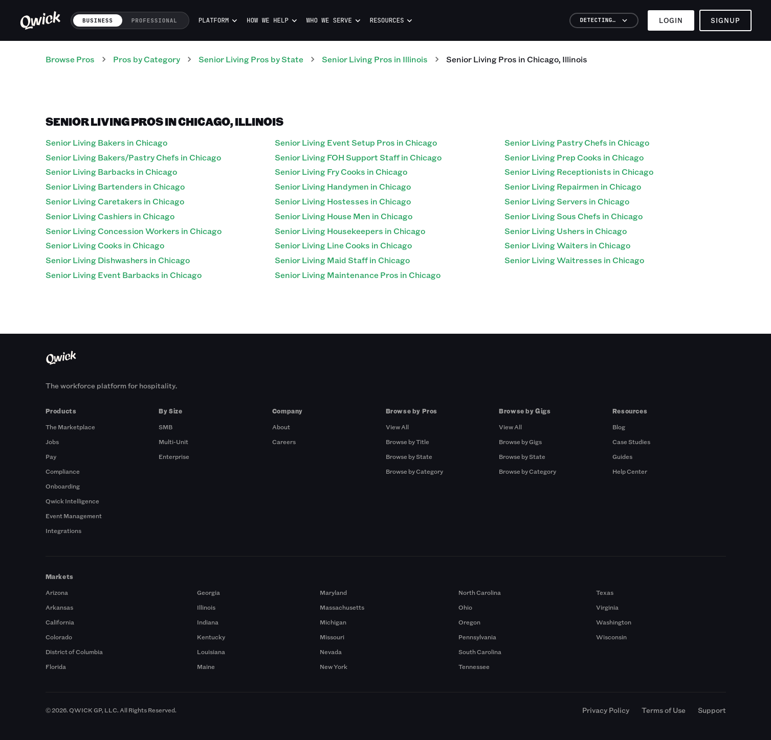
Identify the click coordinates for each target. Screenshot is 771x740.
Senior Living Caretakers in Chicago (115, 201)
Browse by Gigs (520, 441)
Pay (51, 456)
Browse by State (409, 456)
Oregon (469, 622)
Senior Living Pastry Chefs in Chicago (576, 142)
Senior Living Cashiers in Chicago (110, 216)
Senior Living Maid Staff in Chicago (342, 260)
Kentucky (211, 637)
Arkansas (59, 607)
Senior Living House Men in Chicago (343, 216)
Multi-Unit (173, 441)
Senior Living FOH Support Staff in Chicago (358, 157)
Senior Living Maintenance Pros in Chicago (357, 274)
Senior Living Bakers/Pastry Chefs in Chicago (133, 157)
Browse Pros (70, 59)
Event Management (74, 516)
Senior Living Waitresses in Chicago (574, 260)
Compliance (63, 471)
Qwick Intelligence (72, 501)
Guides (622, 456)
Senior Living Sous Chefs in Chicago (573, 216)
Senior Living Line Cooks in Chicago (343, 245)
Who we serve (333, 21)
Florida (56, 666)
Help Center (629, 471)
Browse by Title (407, 441)
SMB (165, 427)
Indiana (207, 622)
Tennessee (474, 666)
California (60, 622)
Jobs (52, 441)
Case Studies (631, 441)
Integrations (63, 530)
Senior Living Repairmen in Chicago (572, 186)
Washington (613, 622)
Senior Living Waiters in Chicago (567, 245)
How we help (272, 21)
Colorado (59, 637)
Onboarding (63, 486)
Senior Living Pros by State (251, 59)
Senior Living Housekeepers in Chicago (350, 230)
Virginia (607, 607)
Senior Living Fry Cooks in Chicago (341, 171)
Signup (725, 20)
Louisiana (211, 652)
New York (333, 666)
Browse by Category (414, 471)
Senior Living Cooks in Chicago (105, 245)
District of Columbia (74, 652)
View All (397, 427)
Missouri (332, 637)
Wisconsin (611, 637)
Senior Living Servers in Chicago (566, 201)
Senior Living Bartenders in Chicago (115, 186)
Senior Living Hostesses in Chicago (343, 201)
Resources (391, 21)
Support (712, 710)
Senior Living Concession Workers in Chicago (134, 230)
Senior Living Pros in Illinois (375, 59)
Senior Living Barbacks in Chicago (111, 171)
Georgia (208, 592)
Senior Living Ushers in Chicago (565, 230)
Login (671, 20)
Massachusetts (342, 607)
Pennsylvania (477, 637)
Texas (604, 592)
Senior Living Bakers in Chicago (106, 142)
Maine (206, 666)
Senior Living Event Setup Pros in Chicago (356, 142)
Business (97, 20)
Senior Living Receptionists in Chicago (578, 171)
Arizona (57, 592)
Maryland (333, 592)
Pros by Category (146, 59)
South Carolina (479, 652)
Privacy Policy (605, 710)
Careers (284, 441)
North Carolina (479, 592)
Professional (154, 20)
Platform (218, 21)
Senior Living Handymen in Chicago (343, 186)
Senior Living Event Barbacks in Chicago (124, 274)
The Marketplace (70, 427)
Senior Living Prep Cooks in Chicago (574, 157)
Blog (618, 427)
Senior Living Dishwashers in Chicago (118, 260)
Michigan (333, 622)
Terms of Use (664, 710)
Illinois (206, 607)
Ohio (465, 607)
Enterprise (174, 456)
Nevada (331, 652)
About (281, 427)
